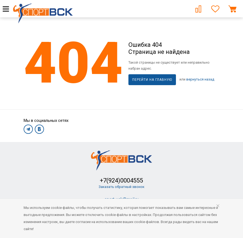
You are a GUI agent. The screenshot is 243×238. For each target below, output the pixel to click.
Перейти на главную (152, 80)
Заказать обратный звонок (121, 187)
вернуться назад (200, 79)
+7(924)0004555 (121, 180)
